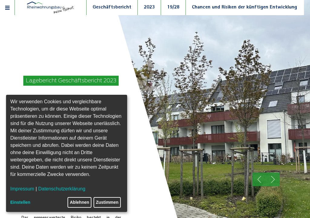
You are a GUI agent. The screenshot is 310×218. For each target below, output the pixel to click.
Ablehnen (79, 202)
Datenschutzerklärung (61, 188)
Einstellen (20, 202)
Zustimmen (107, 202)
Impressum (22, 188)
